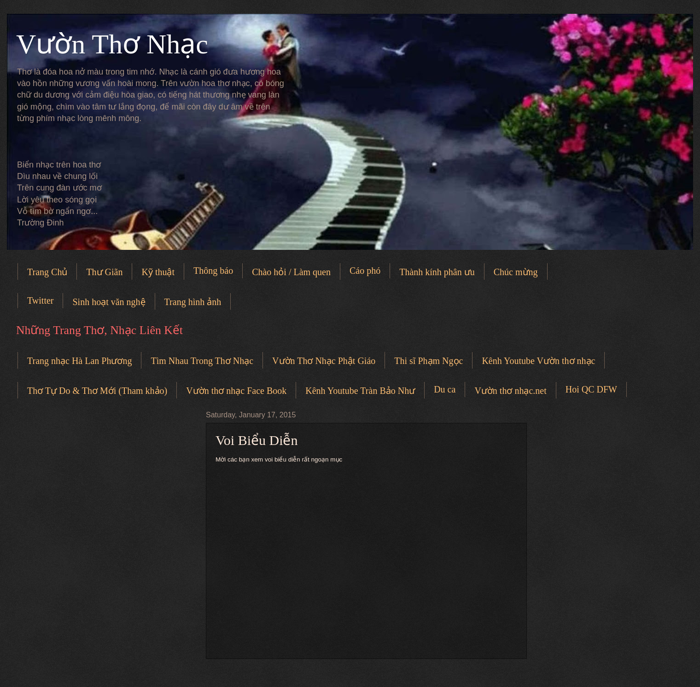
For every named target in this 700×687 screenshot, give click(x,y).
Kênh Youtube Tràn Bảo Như (360, 391)
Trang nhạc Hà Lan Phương (79, 361)
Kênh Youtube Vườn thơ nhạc (538, 361)
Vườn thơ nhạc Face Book (236, 391)
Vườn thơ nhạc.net (510, 391)
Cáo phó (365, 271)
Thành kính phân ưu (437, 272)
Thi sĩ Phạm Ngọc (428, 361)
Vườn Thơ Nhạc (112, 44)
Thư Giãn (104, 272)
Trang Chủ (47, 272)
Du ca (444, 389)
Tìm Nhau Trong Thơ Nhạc (202, 361)
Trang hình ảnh (193, 302)
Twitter (40, 300)
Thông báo (213, 271)
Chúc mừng (516, 272)
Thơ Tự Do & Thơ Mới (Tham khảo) (97, 391)
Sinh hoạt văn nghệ (108, 302)
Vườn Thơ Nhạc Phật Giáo (323, 361)
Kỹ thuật (158, 272)
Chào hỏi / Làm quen (291, 272)
